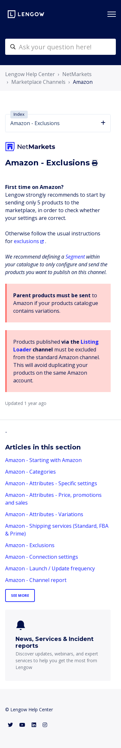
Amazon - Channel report (35, 580)
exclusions (26, 241)
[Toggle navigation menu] (111, 14)
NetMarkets (77, 74)
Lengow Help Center (30, 74)
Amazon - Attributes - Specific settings (51, 483)
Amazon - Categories (30, 471)
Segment (75, 256)
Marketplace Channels (38, 81)
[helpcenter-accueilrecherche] (60, 47)
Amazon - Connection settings (41, 556)
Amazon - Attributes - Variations (44, 514)
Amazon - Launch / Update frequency (50, 568)
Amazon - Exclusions (30, 545)
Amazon (83, 81)
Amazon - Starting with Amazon (43, 460)
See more (20, 595)
